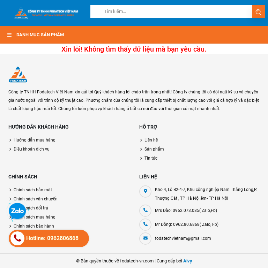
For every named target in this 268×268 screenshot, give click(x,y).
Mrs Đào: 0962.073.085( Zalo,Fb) (186, 210)
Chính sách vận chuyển (36, 199)
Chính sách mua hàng (34, 217)
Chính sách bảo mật (33, 189)
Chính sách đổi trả (31, 208)
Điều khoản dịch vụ (32, 149)
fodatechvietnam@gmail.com (183, 238)
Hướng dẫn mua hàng (34, 140)
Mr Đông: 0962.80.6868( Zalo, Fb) (186, 224)
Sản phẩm (154, 149)
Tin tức (150, 158)
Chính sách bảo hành (34, 226)
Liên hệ (151, 140)
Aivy (187, 260)
